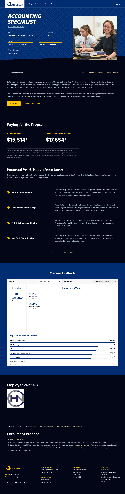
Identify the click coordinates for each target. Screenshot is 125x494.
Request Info (33, 4)
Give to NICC (76, 477)
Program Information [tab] (30, 426)
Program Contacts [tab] (78, 426)
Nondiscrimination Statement (110, 477)
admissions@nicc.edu (17, 477)
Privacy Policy (105, 479)
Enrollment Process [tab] (14, 426)
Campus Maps (105, 470)
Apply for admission (17, 439)
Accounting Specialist (112, 72)
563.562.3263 (15, 474)
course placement (83, 445)
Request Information (33, 103)
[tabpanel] (62, 442)
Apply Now (14, 103)
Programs (100, 72)
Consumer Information (108, 472)
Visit (44, 4)
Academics (91, 72)
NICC (83, 72)
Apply (53, 4)
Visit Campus (76, 472)
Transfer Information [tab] (63, 426)
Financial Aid (69, 253)
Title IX (103, 482)
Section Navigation (16, 72)
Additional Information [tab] (46, 426)
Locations (104, 474)
